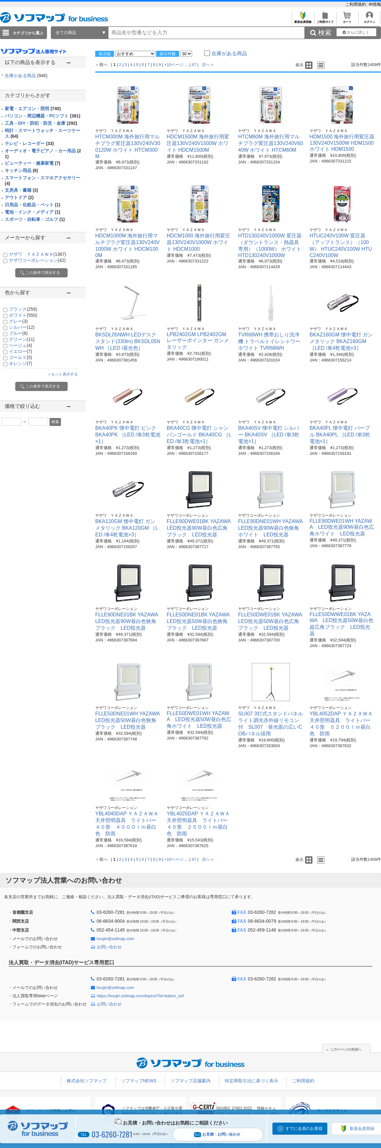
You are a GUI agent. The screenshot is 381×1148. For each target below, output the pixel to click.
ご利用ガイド (325, 20)
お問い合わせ (109, 947)
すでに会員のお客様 (304, 1128)
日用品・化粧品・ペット (32, 204)
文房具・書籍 (21, 190)
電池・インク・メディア (32, 212)
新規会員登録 (302, 20)
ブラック (23, 309)
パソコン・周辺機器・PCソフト (42, 115)
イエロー (20, 351)
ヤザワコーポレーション (37, 260)
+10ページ (174, 64)
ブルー (18, 333)
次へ (206, 64)
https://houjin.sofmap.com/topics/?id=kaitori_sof (140, 995)
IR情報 (375, 4)
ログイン (369, 20)
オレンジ (20, 363)
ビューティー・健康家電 (32, 163)
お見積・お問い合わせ (217, 1134)
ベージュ (20, 345)
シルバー (22, 327)
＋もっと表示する (62, 374)
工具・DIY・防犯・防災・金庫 (41, 123)
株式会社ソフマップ (87, 1080)
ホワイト (23, 315)
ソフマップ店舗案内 (190, 1080)
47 (194, 64)
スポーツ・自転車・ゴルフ (35, 219)
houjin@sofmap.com (115, 938)
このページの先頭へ (346, 1049)
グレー (18, 321)
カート (347, 20)
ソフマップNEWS (139, 1080)
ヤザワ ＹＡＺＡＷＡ (37, 254)
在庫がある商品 (26, 75)
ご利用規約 (356, 4)
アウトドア (19, 197)
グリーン (22, 339)
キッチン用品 (21, 170)
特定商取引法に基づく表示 (251, 1080)
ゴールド (20, 357)
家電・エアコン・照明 (33, 108)
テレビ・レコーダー (29, 143)
